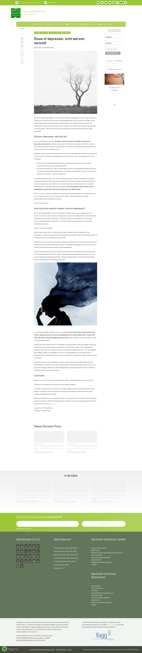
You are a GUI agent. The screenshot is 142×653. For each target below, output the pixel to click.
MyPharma (100, 649)
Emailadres (108, 37)
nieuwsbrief (66, 32)
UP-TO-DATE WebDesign (132, 649)
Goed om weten (75, 24)
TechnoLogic (108, 649)
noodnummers (88, 24)
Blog (97, 24)
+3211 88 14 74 (32, 14)
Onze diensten (62, 24)
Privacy (70, 649)
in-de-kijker (44, 32)
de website (52, 404)
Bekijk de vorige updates (23, 528)
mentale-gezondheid (55, 32)
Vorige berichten (111, 49)
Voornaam (108, 43)
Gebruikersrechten (61, 649)
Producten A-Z (50, 24)
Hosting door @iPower (118, 649)
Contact (105, 24)
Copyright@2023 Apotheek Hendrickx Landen (41, 649)
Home (36, 32)
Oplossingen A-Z (37, 24)
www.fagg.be (111, 625)
